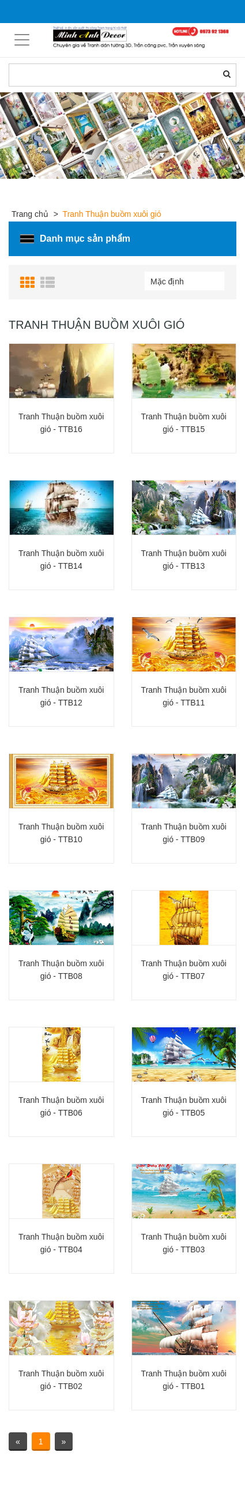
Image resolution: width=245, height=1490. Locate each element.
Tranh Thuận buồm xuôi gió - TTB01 (184, 1380)
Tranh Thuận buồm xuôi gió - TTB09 (184, 833)
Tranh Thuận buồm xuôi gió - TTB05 (184, 1106)
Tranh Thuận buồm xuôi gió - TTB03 (184, 1243)
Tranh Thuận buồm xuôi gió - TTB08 (61, 970)
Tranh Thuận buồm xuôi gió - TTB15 (184, 423)
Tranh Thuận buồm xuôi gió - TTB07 (184, 970)
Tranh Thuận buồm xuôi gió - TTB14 (61, 560)
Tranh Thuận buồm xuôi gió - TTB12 (61, 696)
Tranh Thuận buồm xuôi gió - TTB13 (184, 560)
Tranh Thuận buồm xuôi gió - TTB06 (61, 1106)
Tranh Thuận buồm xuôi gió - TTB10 (61, 833)
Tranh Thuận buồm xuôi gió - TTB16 (61, 423)
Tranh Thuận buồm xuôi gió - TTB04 (61, 1243)
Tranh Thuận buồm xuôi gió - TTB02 (61, 1380)
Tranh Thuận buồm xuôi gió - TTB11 (184, 696)
